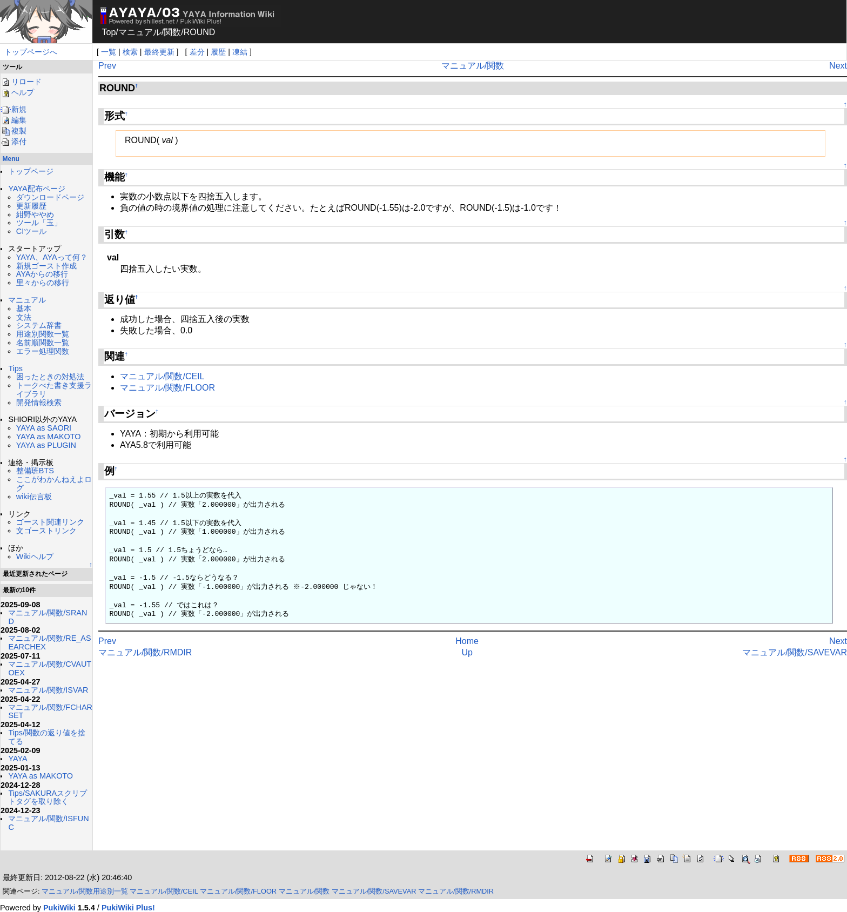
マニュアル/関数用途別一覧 (85, 891)
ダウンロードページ (50, 197)
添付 (13, 141)
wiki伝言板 (34, 496)
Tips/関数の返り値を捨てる (46, 737)
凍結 (239, 52)
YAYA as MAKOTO (48, 436)
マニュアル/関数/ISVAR (48, 690)
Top (109, 32)
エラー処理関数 (42, 351)
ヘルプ (17, 92)
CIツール (31, 231)
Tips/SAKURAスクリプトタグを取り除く (47, 797)
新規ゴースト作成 (46, 265)
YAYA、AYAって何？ (52, 257)
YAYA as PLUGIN (46, 445)
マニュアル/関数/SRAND (47, 617)
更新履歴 (31, 206)
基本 (23, 308)
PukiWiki (59, 907)
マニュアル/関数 (472, 65)
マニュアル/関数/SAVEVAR (794, 652)
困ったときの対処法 (50, 376)
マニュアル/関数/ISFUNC (48, 822)
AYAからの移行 (42, 274)
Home (467, 641)
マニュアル (140, 32)
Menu (11, 159)
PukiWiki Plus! (128, 907)
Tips (15, 368)
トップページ (30, 171)
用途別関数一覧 (42, 334)
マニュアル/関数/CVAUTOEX (49, 668)
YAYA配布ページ (36, 188)
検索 (130, 52)
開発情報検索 (39, 402)
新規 (13, 109)
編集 (13, 120)
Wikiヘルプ (34, 556)
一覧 (108, 52)
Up (466, 652)
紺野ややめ (35, 214)
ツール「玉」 (39, 222)
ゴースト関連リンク (50, 522)
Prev (107, 65)
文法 (23, 317)
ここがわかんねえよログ (54, 483)
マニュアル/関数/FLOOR (167, 387)
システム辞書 (39, 325)
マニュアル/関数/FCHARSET (50, 711)
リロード (21, 81)
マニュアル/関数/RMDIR (145, 652)
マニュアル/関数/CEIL (162, 376)
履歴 (218, 52)
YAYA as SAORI (43, 428)
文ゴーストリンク (46, 530)
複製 (13, 130)
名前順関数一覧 (42, 342)
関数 (172, 32)
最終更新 (159, 52)
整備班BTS (35, 470)
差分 (197, 52)
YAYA (17, 758)
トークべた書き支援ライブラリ (54, 389)
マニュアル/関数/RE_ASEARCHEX (49, 642)
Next (838, 65)
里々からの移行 (42, 282)
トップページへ (30, 52)
